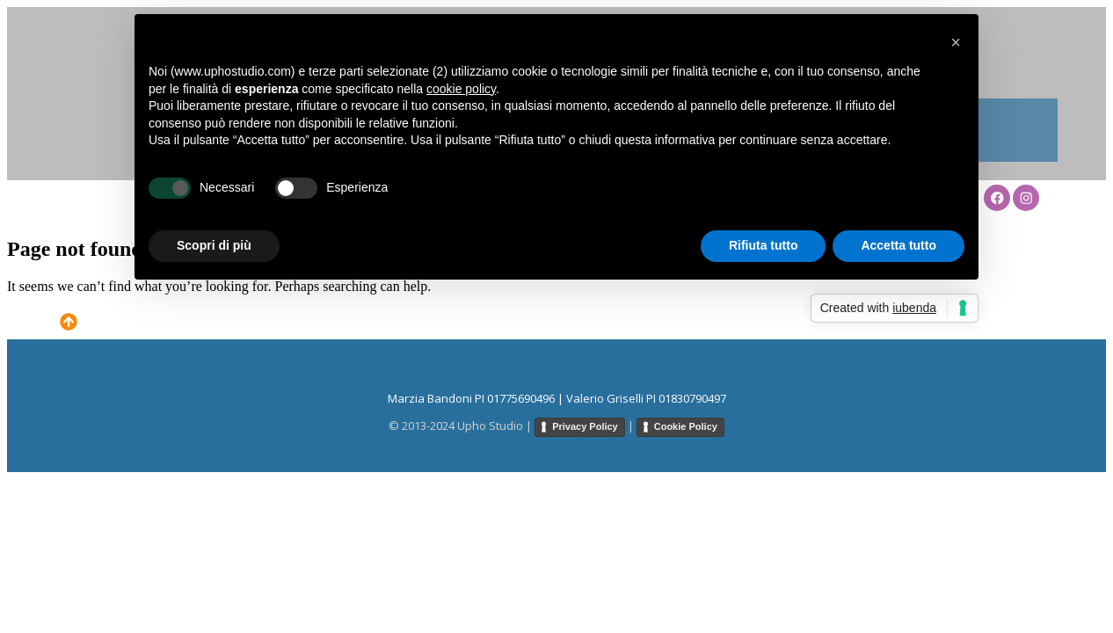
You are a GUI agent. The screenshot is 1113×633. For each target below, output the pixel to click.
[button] (956, 42)
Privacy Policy (585, 426)
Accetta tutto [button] (898, 245)
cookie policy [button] (461, 89)
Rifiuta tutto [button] (763, 245)
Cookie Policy (685, 426)
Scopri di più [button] (214, 245)
